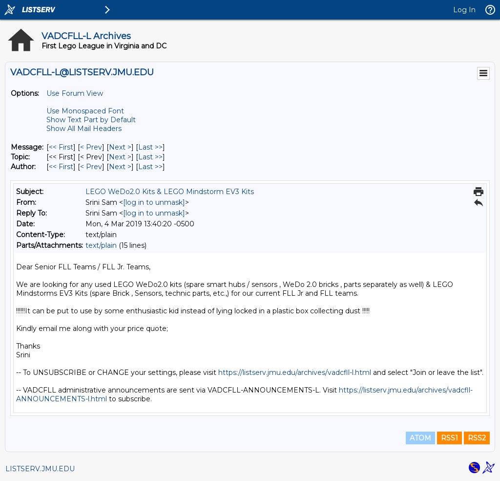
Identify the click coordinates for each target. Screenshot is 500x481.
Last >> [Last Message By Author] (150, 166)
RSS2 (477, 438)
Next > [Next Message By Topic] (120, 157)
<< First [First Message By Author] (61, 166)
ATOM (420, 438)
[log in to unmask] (154, 202)
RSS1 (449, 438)
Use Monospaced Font (85, 111)
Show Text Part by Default (91, 119)
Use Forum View (74, 93)
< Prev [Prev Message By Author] (91, 166)
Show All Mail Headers (84, 128)
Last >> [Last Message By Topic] (150, 157)
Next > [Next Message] (120, 147)
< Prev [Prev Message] (91, 147)
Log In (464, 9)
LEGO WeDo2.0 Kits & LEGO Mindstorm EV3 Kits (169, 191)
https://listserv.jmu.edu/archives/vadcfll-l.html (294, 372)
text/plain (101, 245)
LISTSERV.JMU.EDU (40, 468)
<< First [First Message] (61, 147)
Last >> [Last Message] (150, 147)
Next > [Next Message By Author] (120, 166)
